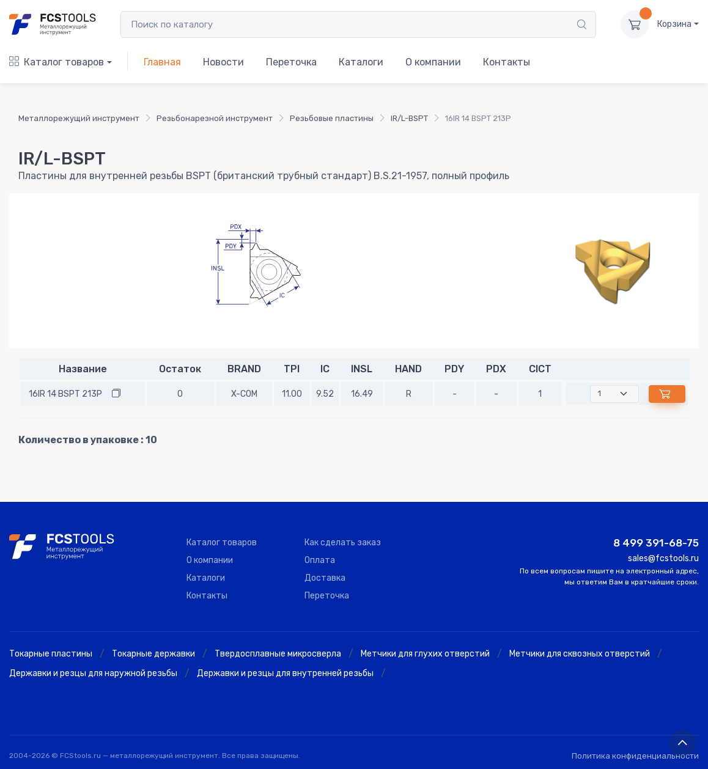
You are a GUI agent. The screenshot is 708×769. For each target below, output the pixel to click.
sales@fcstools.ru (663, 558)
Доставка (324, 578)
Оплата (319, 560)
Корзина (674, 24)
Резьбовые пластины (332, 118)
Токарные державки (153, 654)
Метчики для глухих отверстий (425, 654)
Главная (162, 62)
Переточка (291, 62)
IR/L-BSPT (409, 118)
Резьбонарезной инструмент (215, 118)
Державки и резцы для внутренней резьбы (285, 673)
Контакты (506, 62)
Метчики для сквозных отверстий (579, 654)
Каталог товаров (56, 62)
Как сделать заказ (342, 542)
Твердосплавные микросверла (278, 654)
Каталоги (361, 62)
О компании (433, 62)
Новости (223, 62)
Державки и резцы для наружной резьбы (93, 673)
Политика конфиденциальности (635, 755)
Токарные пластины (50, 654)
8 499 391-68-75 (656, 543)
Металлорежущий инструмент (78, 118)
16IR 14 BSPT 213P (65, 394)
